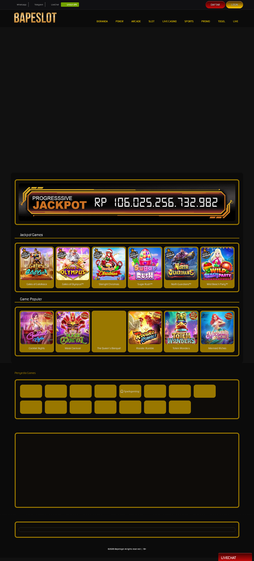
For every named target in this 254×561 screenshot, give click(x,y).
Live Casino (170, 18)
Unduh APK (70, 5)
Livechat (235, 557)
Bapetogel (119, 549)
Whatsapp (19, 4)
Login (234, 4)
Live (236, 18)
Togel (221, 18)
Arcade (136, 18)
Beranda (102, 18)
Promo (205, 18)
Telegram (37, 4)
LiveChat (53, 4)
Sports (189, 18)
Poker (119, 18)
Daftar (215, 4)
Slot (152, 18)
